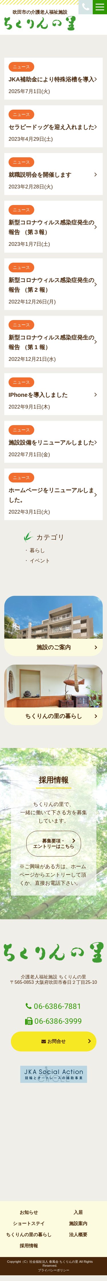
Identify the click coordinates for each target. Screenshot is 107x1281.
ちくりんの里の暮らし (29, 1234)
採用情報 (29, 1245)
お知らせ (29, 1212)
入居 (78, 1212)
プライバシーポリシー (53, 1270)
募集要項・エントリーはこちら (53, 843)
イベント (40, 561)
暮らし (37, 550)
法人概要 (78, 1234)
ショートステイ (29, 1223)
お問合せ (53, 1041)
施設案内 (78, 1223)
